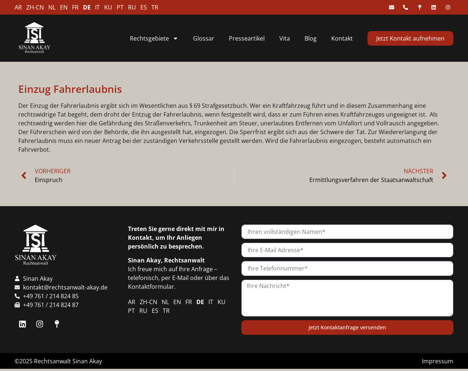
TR (154, 7)
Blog (311, 38)
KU (108, 7)
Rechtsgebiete (154, 38)
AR (18, 7)
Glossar (203, 38)
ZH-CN (35, 7)
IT (97, 7)
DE (87, 7)
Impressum (437, 361)
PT (120, 7)
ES (143, 7)
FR (75, 7)
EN (64, 7)
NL (52, 7)
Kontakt (342, 38)
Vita (284, 38)
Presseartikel (247, 38)
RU (132, 7)
